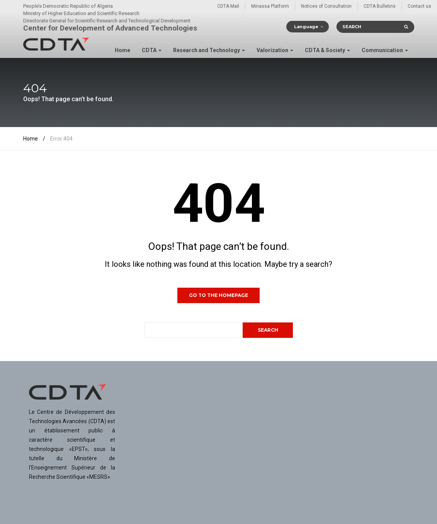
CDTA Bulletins (380, 6)
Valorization (275, 50)
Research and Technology (209, 50)
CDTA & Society (327, 50)
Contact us (419, 6)
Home (122, 50)
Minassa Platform (270, 6)
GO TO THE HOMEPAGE (218, 295)
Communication (385, 50)
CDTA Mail (228, 6)
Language (306, 26)
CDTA (152, 50)
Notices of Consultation (326, 6)
